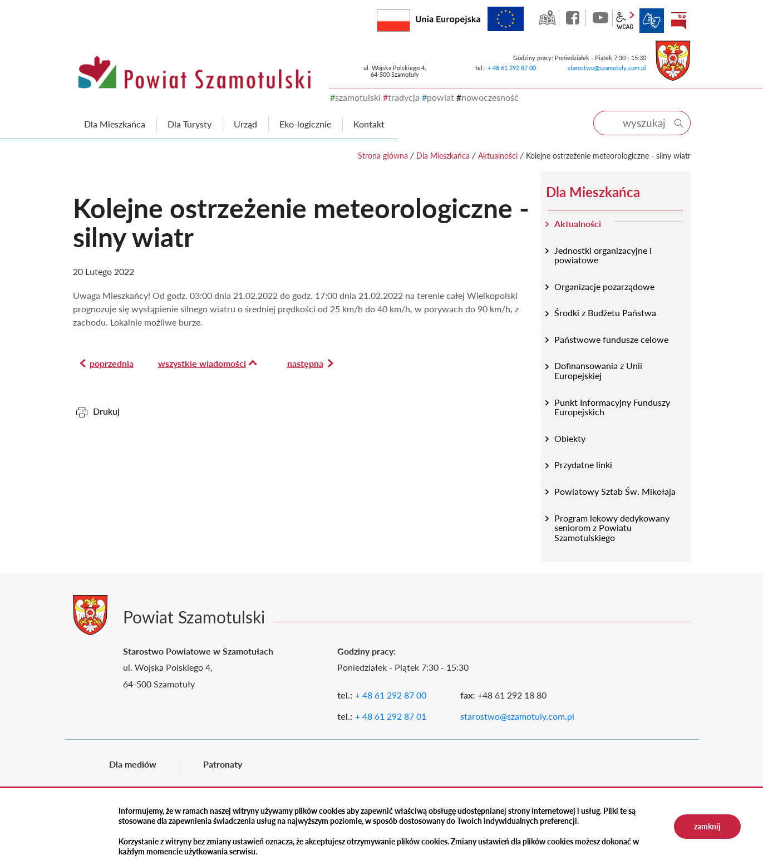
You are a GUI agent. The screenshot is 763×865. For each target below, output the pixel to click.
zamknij (707, 826)
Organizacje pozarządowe (604, 286)
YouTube (600, 18)
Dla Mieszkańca (443, 155)
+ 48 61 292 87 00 (512, 67)
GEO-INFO (547, 18)
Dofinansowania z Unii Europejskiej (598, 370)
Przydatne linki (583, 464)
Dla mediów (132, 764)
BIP (678, 20)
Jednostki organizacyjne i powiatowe (603, 255)
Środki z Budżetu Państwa (605, 312)
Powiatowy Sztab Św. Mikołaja (615, 491)
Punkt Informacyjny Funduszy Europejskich (612, 407)
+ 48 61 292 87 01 (390, 716)
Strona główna (383, 155)
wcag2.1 (625, 20)
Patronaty (222, 764)
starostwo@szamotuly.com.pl (607, 67)
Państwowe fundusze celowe (611, 339)
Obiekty (569, 438)
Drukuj (106, 411)
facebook (574, 18)
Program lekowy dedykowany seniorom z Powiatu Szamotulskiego (612, 528)
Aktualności (498, 155)
